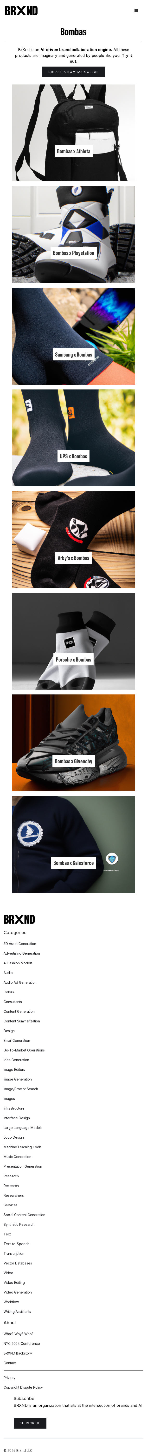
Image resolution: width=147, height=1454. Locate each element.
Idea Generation (16, 1060)
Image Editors (14, 1069)
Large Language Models (23, 1128)
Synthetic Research (19, 1224)
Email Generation (17, 1040)
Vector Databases (18, 1263)
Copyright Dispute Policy (23, 1387)
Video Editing (14, 1282)
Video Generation (18, 1292)
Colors (9, 992)
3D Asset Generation (20, 944)
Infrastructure (14, 1108)
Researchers (14, 1195)
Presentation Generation (23, 1166)
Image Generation (18, 1079)
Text (7, 1234)
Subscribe (30, 1423)
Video (8, 1273)
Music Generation (17, 1157)
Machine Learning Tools (23, 1147)
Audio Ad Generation (20, 982)
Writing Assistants (17, 1311)
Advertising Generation (22, 953)
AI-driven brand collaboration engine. (76, 49)
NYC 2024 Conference (22, 1343)
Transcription (14, 1253)
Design (9, 1031)
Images (9, 1098)
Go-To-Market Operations (24, 1050)
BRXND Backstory (18, 1353)
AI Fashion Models (18, 963)
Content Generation (19, 1011)
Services (11, 1205)
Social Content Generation (24, 1215)
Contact (10, 1363)
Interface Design (17, 1118)
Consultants (13, 1002)
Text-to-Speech (16, 1244)
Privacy (9, 1378)
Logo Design (14, 1137)
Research (11, 1176)
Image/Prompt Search (21, 1089)
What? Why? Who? (18, 1334)
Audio (8, 973)
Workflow (11, 1302)
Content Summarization (22, 1021)
